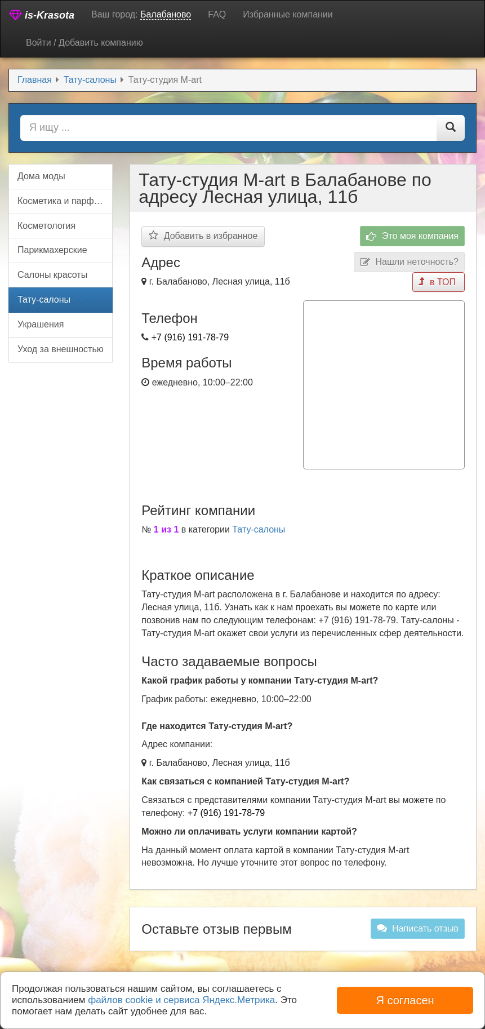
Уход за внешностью (60, 349)
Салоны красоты (52, 275)
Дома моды (41, 176)
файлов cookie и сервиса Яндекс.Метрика (181, 1000)
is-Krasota (41, 15)
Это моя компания (412, 236)
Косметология (46, 225)
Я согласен (405, 1000)
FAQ (217, 14)
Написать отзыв (418, 928)
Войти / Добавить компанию (84, 42)
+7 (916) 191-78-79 (190, 337)
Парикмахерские (52, 250)
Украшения (40, 324)
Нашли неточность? (409, 262)
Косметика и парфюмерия (65, 201)
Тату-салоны (258, 529)
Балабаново (165, 14)
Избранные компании (287, 14)
